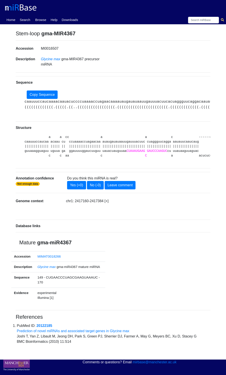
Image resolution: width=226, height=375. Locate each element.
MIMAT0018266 (49, 256)
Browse (40, 20)
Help (54, 20)
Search (25, 20)
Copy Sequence (42, 94)
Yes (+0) (76, 185)
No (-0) (95, 185)
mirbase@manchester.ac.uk (155, 362)
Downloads (70, 20)
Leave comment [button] (120, 185)
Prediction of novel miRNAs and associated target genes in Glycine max (73, 331)
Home (11, 19)
